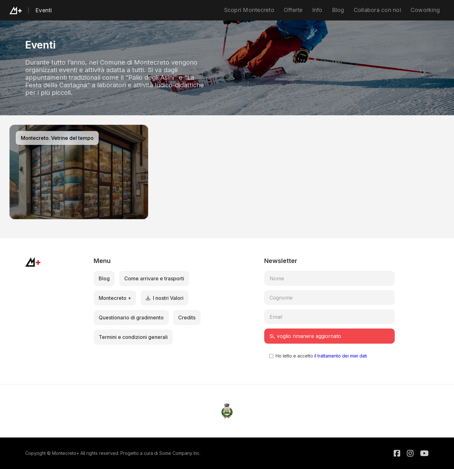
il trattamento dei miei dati (340, 355)
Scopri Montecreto (249, 10)
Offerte (293, 10)
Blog (338, 10)
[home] (22, 10)
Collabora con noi (377, 10)
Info (317, 10)
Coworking (425, 10)
